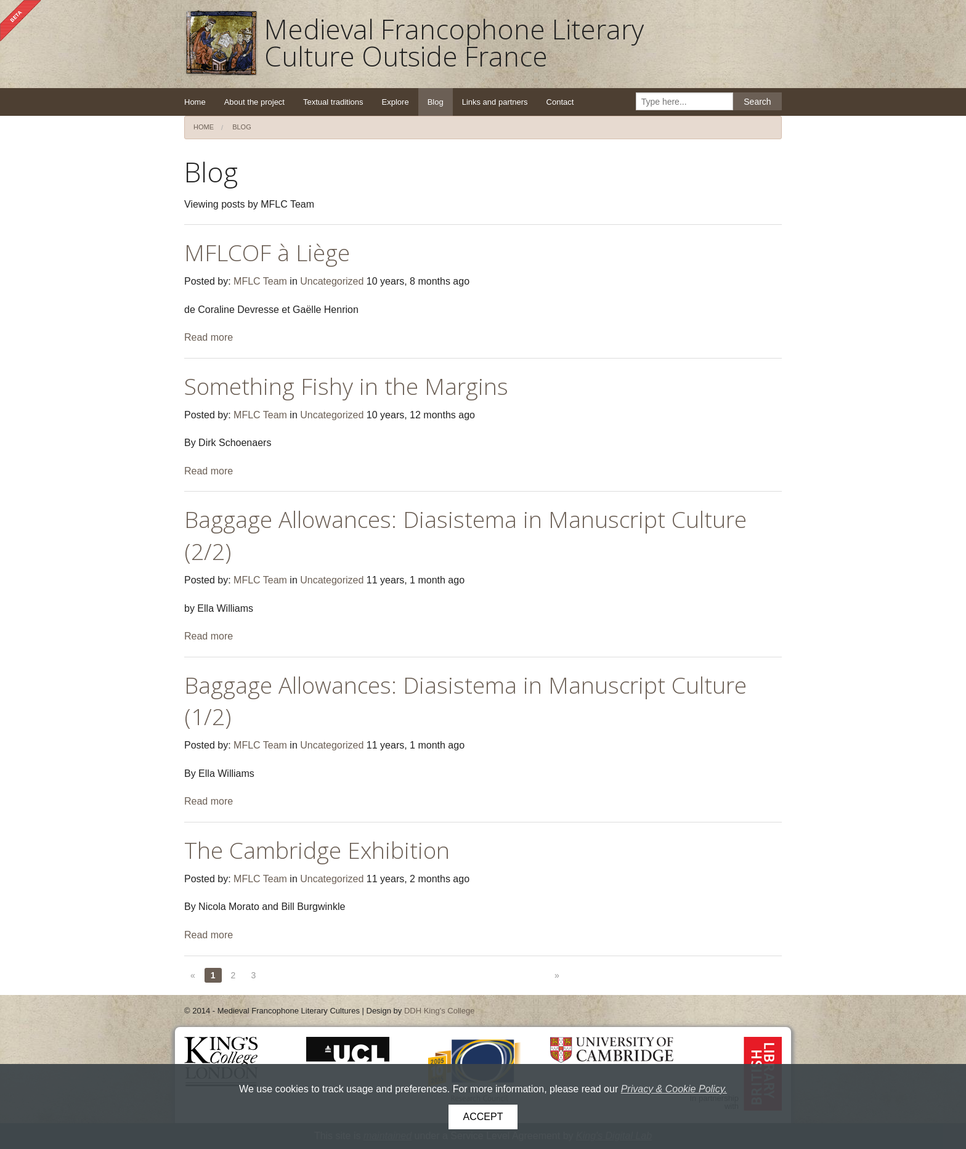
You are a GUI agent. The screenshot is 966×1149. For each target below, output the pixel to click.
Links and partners (495, 102)
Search (757, 102)
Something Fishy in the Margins (346, 386)
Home (195, 102)
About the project (254, 102)
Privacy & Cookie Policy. (674, 1089)
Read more (208, 337)
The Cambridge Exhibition (317, 850)
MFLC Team (260, 281)
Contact (560, 102)
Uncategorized (331, 281)
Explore (395, 102)
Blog (436, 102)
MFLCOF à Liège (267, 252)
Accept (483, 1116)
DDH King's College (439, 1010)
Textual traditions (333, 102)
